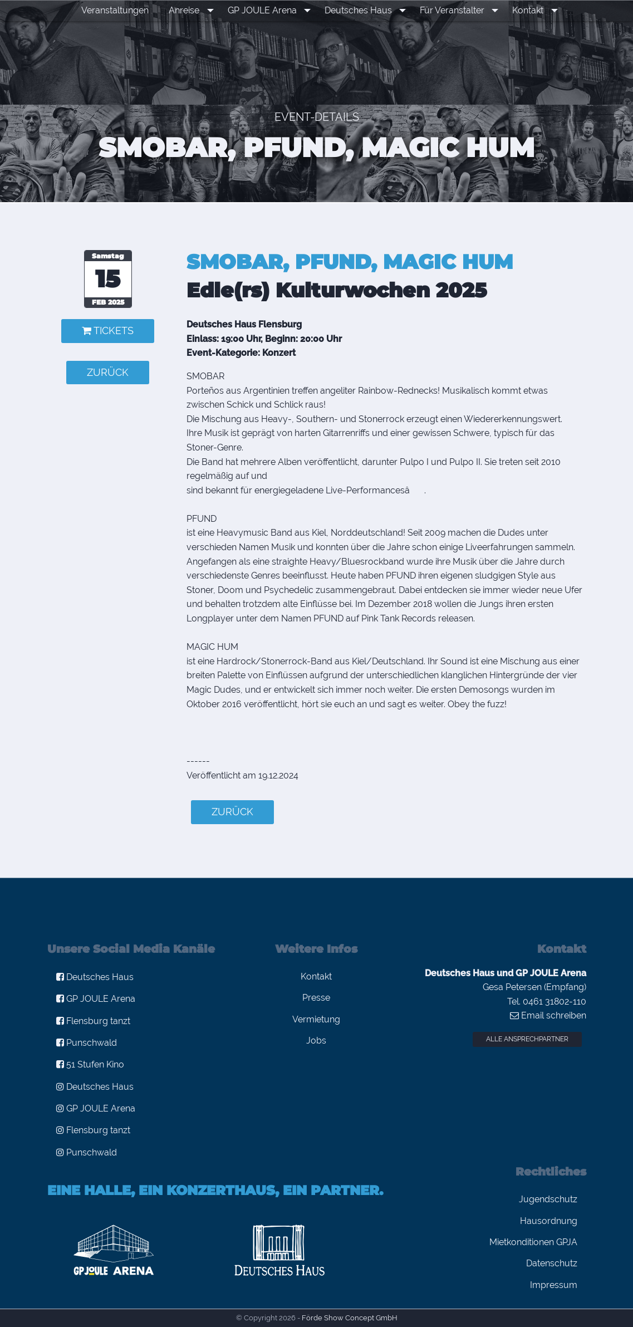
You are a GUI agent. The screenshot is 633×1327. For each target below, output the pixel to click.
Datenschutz (551, 1263)
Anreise (193, 10)
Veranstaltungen (124, 10)
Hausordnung (548, 1221)
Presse (316, 997)
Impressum (553, 1285)
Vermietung (316, 1019)
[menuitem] (123, 10)
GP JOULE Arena (267, 10)
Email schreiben (548, 1015)
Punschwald (86, 1042)
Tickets (108, 330)
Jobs (316, 1040)
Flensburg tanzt (93, 1021)
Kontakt (522, 10)
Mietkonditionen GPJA (533, 1242)
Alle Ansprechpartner (527, 1039)
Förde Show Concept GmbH (350, 1318)
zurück (108, 372)
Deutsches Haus (360, 10)
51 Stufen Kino (90, 1064)
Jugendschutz (548, 1199)
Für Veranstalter (450, 10)
